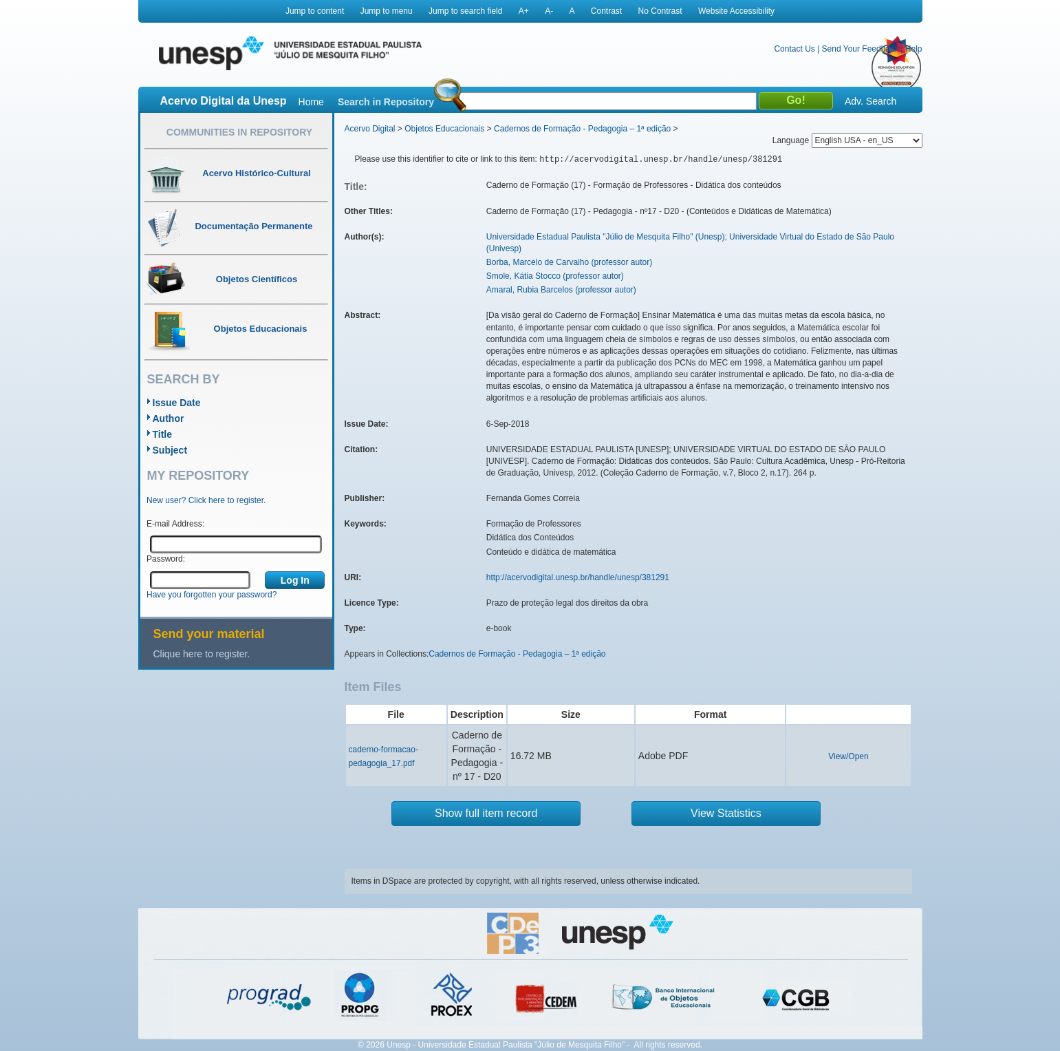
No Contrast (660, 11)
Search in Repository (386, 101)
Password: (166, 559)
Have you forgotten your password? (212, 594)
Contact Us (794, 49)
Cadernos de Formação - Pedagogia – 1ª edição (582, 129)
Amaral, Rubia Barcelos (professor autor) (561, 290)
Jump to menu (386, 11)
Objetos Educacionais (444, 129)
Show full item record (486, 813)
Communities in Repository (239, 132)
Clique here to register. (201, 653)
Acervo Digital (370, 129)
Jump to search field (465, 11)
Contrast (606, 11)
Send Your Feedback (860, 49)
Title (163, 434)
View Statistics (726, 813)
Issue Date (177, 402)
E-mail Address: (175, 524)
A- (549, 11)
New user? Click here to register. (206, 500)
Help (913, 49)
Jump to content (314, 11)
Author (168, 418)
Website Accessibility (736, 11)
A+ (524, 11)
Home (311, 101)
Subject (170, 450)
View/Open (848, 756)
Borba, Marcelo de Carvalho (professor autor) (569, 262)
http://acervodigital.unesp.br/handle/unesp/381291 (577, 577)
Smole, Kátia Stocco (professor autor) (555, 276)
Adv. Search (870, 101)
